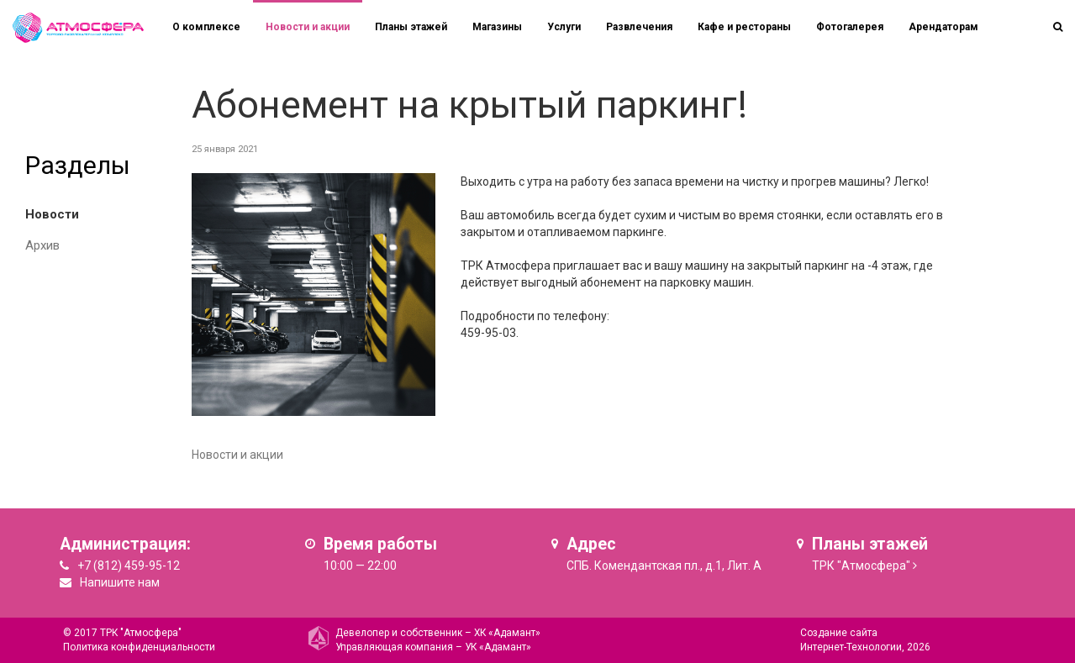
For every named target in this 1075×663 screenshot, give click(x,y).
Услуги (564, 27)
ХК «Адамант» (507, 633)
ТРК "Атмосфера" (861, 565)
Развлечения (639, 27)
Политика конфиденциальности (139, 647)
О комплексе (206, 27)
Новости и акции (308, 27)
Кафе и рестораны (744, 27)
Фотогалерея (849, 27)
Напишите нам (120, 582)
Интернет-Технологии (851, 647)
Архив (42, 245)
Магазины (497, 27)
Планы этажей (411, 27)
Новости (52, 214)
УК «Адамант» (498, 647)
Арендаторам (943, 27)
